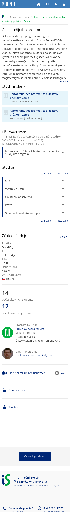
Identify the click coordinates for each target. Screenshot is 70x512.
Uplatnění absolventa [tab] (18, 197)
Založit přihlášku (35, 456)
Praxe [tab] (8, 205)
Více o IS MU (20, 485)
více (63, 81)
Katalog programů (20, 17)
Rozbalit (61, 173)
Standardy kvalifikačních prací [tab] (24, 213)
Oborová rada (17, 390)
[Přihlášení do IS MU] (64, 4)
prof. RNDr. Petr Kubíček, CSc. (34, 355)
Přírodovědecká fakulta (30, 329)
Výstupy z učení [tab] (15, 189)
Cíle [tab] (7, 181)
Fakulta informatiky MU (48, 485)
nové (63, 373)
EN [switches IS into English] (55, 4)
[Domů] (39, 4)
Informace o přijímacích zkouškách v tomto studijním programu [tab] (32, 153)
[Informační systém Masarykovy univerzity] (8, 4)
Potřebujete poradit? (20, 508)
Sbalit (45, 173)
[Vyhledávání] (47, 4)
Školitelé (13, 407)
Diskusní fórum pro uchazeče (26, 373)
